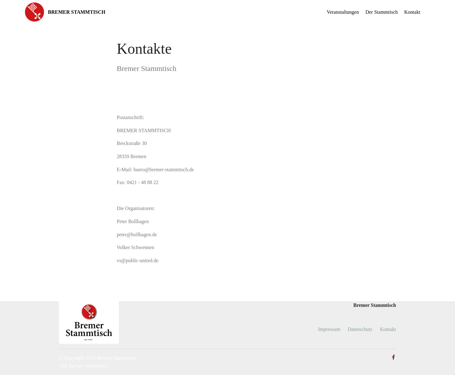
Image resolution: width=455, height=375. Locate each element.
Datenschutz (360, 329)
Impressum (329, 329)
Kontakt (412, 12)
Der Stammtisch (381, 12)
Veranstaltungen (343, 12)
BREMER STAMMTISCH (76, 12)
